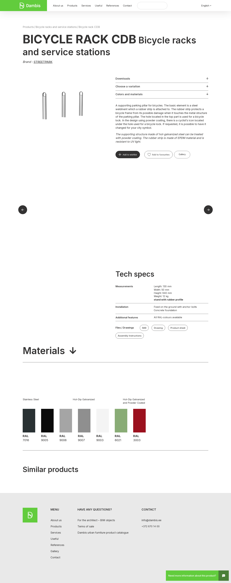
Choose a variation (128, 86)
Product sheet (177, 327)
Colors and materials (129, 94)
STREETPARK (43, 62)
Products (28, 26)
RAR (144, 327)
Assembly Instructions (129, 335)
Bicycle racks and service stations (56, 26)
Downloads (123, 78)
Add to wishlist (130, 154)
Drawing (158, 327)
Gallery (182, 154)
